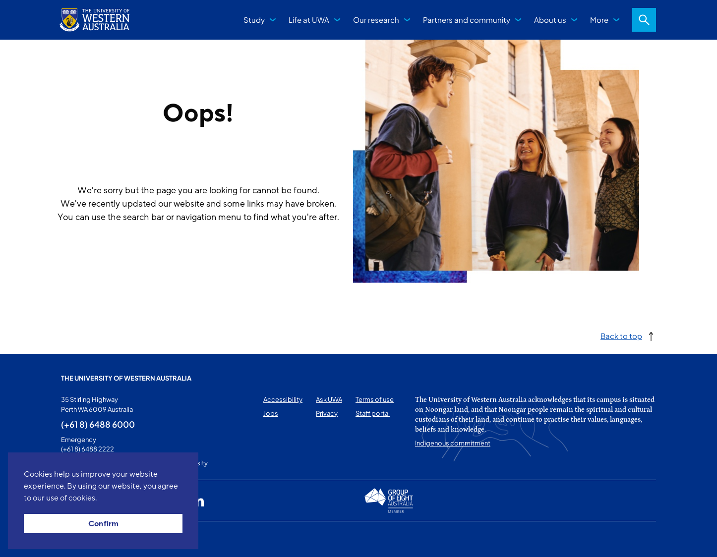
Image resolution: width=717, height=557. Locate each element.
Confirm (103, 523)
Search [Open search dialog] (644, 20)
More (599, 19)
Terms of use (375, 399)
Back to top (621, 335)
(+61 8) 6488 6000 (98, 424)
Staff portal (373, 413)
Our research (376, 19)
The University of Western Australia (126, 378)
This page (75, 539)
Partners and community (466, 19)
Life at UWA (309, 19)
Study (254, 19)
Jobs (270, 413)
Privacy (327, 413)
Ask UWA (329, 399)
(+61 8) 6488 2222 (87, 449)
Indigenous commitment (452, 443)
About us (550, 19)
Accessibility (282, 399)
